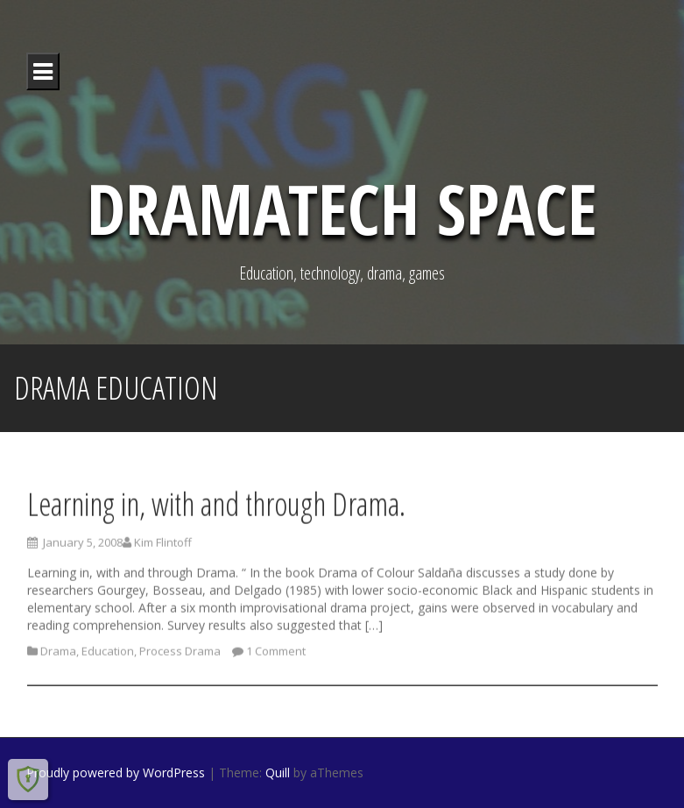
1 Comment (276, 655)
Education (107, 655)
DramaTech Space (342, 207)
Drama (58, 655)
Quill (277, 772)
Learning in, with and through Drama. (216, 507)
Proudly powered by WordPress (115, 772)
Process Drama (180, 655)
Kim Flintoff (163, 546)
